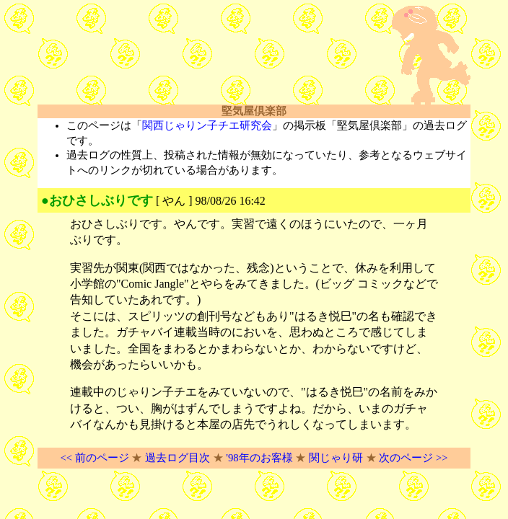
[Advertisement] (206, 55)
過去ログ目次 (177, 457)
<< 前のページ (94, 457)
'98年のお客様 (259, 457)
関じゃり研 (336, 457)
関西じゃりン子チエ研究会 (207, 125)
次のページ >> (413, 457)
